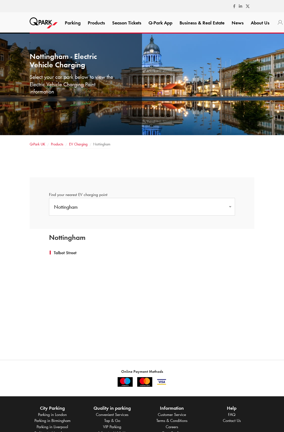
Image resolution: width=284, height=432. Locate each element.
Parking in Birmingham (52, 420)
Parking (73, 23)
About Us (260, 23)
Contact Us (232, 420)
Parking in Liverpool (52, 426)
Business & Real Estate (202, 23)
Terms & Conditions (171, 420)
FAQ (231, 414)
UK (37, 144)
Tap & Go (112, 420)
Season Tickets (126, 23)
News (238, 23)
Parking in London (52, 414)
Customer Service (172, 414)
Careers (172, 426)
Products (96, 23)
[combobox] (142, 207)
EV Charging (78, 144)
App (160, 23)
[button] (65, 252)
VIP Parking (112, 426)
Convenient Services (112, 414)
